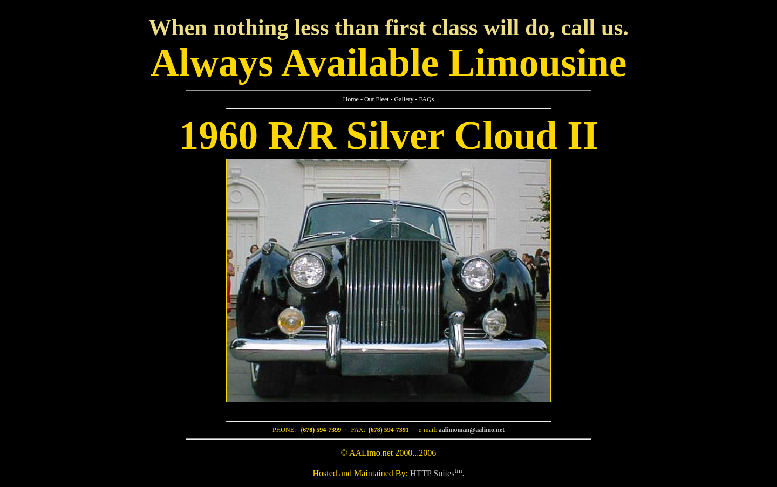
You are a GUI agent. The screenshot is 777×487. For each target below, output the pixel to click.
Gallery (404, 99)
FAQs (426, 99)
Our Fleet (376, 99)
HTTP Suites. (437, 473)
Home (351, 99)
